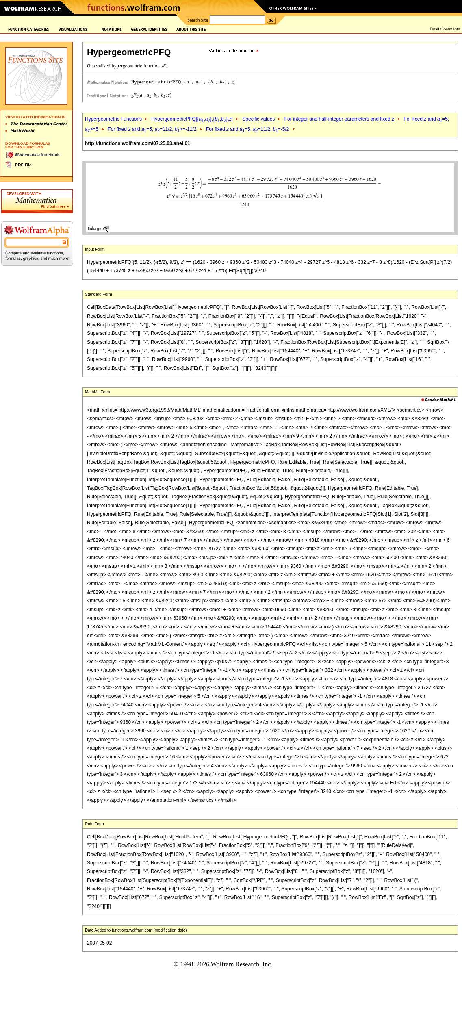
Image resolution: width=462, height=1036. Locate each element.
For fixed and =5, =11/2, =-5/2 (247, 129)
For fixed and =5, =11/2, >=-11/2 (152, 129)
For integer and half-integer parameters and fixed (339, 119)
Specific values (258, 119)
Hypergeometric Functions (113, 119)
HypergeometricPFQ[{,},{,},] (191, 119)
